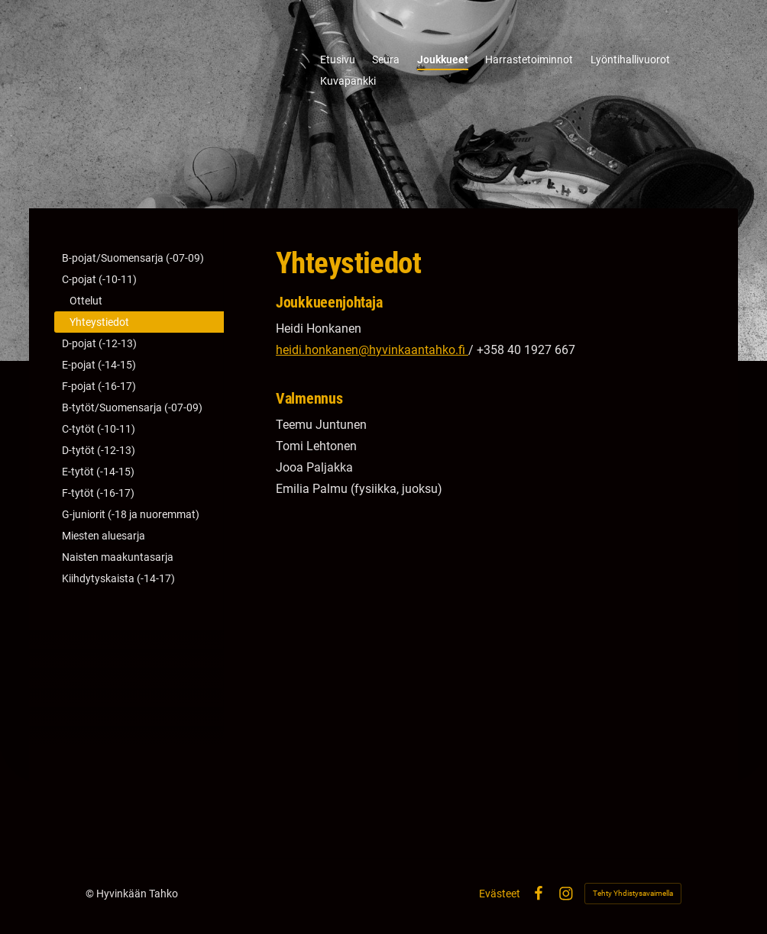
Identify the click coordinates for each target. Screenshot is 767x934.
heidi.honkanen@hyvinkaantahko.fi (372, 350)
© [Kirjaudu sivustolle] (91, 893)
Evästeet (499, 893)
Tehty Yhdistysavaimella (633, 893)
